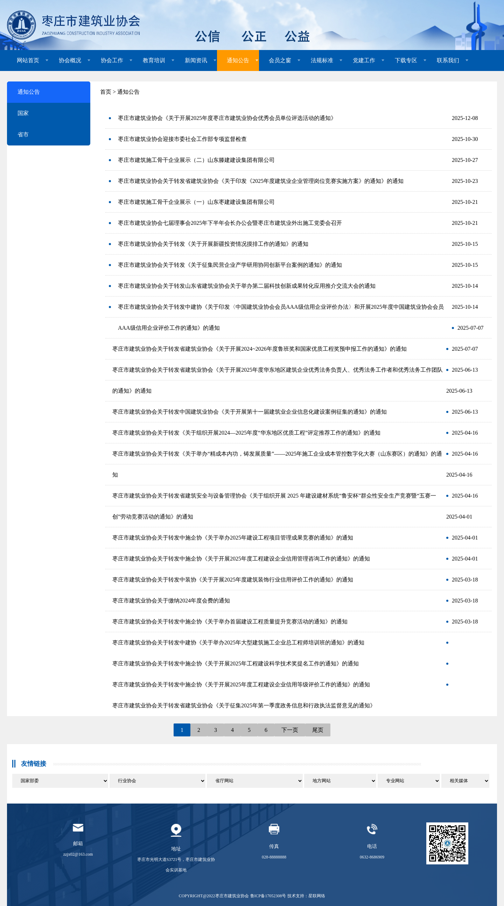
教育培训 (154, 60)
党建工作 (364, 60)
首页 (105, 92)
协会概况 (70, 60)
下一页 (289, 730)
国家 (23, 113)
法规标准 (322, 60)
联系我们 (448, 60)
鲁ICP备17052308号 (268, 895)
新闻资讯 (196, 60)
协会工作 (112, 60)
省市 (23, 134)
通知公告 (238, 60)
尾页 (317, 730)
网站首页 (28, 60)
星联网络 (316, 895)
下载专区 (406, 60)
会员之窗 (280, 60)
